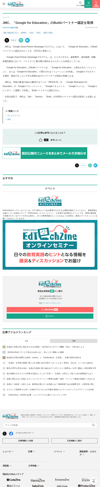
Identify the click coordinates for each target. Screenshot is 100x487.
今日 (26, 341)
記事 (31, 451)
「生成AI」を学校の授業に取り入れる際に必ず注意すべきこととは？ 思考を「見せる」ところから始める (50, 363)
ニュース (8, 451)
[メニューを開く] (4, 4)
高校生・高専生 (48, 32)
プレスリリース (13, 116)
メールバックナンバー (50, 303)
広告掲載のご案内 (74, 441)
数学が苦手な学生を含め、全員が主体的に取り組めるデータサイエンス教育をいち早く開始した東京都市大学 (51, 368)
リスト (13, 40)
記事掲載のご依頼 (25, 441)
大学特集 (34, 465)
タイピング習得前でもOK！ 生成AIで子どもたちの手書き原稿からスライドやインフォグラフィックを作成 (50, 389)
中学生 (38, 32)
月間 (73, 341)
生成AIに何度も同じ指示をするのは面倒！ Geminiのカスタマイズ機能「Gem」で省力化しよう (45, 347)
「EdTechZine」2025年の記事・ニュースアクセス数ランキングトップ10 (36, 395)
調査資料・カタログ (88, 453)
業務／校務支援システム (11, 32)
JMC (9, 119)
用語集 (7, 465)
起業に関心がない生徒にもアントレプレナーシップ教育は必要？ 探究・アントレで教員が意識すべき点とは (51, 379)
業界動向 (23, 32)
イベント (59, 451)
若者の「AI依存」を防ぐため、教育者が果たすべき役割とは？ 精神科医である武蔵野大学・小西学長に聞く (51, 384)
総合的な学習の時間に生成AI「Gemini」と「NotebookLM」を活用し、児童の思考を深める (44, 357)
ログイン (49, 316)
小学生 (31, 32)
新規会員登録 (49, 309)
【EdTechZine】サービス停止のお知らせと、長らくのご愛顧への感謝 (35, 352)
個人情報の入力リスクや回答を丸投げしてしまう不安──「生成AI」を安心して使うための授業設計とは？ (50, 373)
